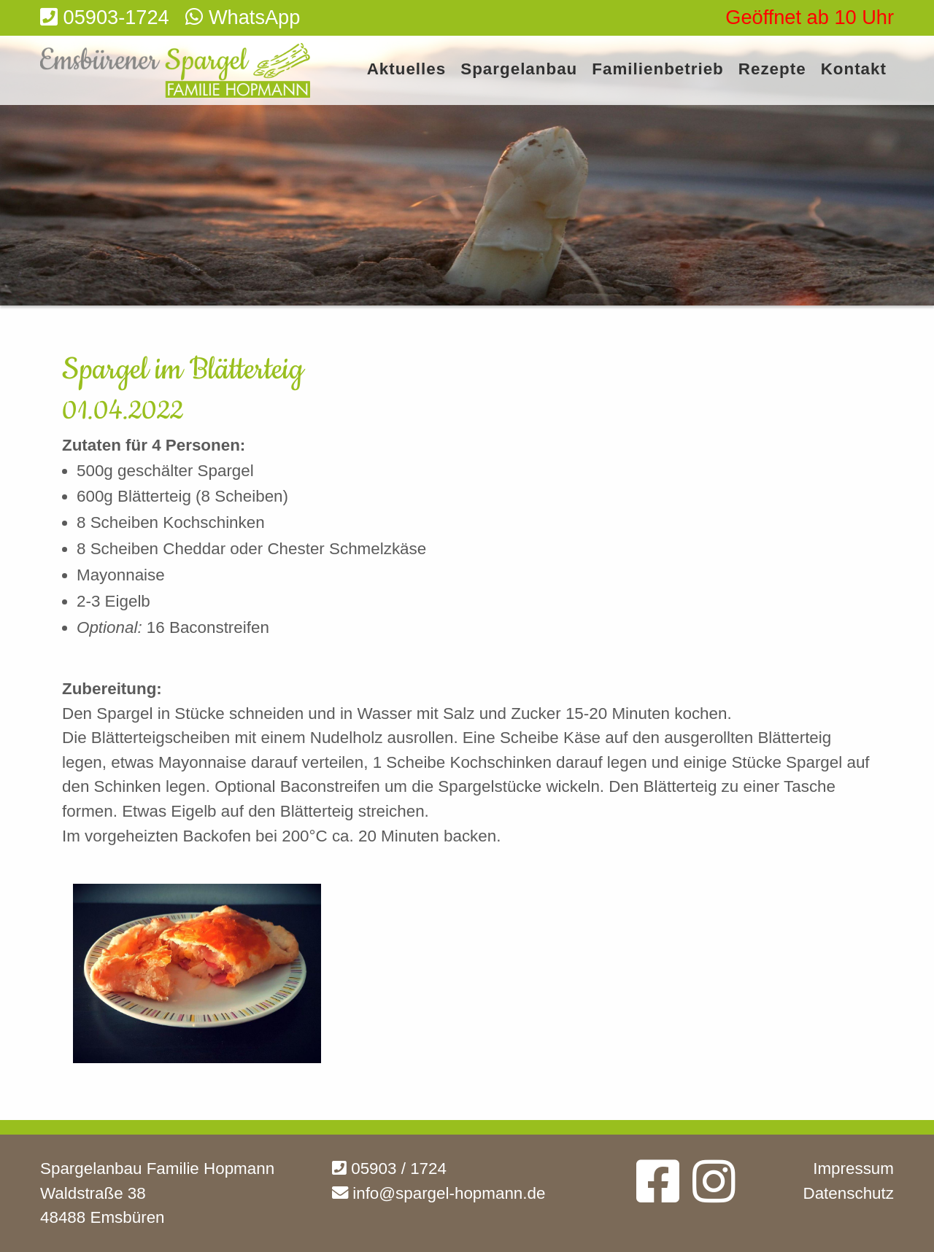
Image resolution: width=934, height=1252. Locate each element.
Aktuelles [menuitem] (407, 69)
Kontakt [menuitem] (854, 69)
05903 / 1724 (389, 1168)
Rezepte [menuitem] (772, 69)
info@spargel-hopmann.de (438, 1193)
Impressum (853, 1168)
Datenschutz (848, 1193)
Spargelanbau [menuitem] (518, 69)
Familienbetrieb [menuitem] (657, 69)
